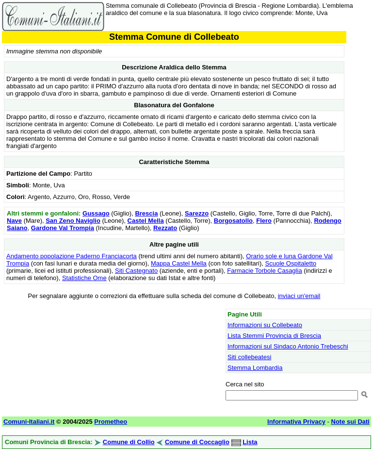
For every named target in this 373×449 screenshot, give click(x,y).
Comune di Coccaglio (197, 442)
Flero (264, 220)
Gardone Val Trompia (62, 228)
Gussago (96, 213)
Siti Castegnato (136, 270)
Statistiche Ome (84, 278)
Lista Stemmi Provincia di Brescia (274, 335)
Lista (250, 442)
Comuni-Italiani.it (28, 421)
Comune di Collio (129, 442)
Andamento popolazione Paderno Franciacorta (71, 256)
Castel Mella (146, 220)
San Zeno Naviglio (73, 220)
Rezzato (165, 228)
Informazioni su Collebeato (264, 325)
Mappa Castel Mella (179, 263)
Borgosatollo (233, 220)
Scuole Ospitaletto (291, 263)
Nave (14, 220)
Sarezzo (197, 213)
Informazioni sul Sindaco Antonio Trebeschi (287, 346)
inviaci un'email (299, 295)
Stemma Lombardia (254, 367)
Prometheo (110, 421)
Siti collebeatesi (249, 357)
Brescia (146, 213)
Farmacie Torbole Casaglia (264, 270)
